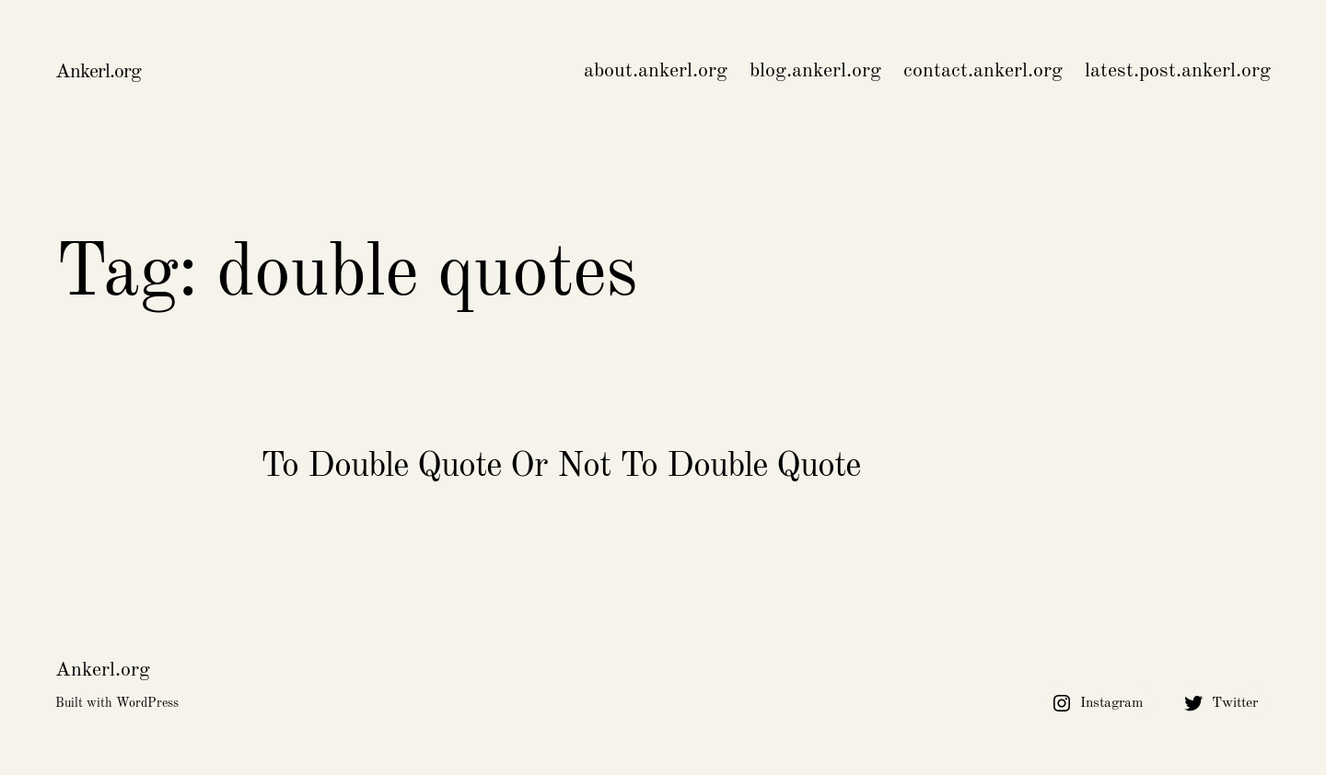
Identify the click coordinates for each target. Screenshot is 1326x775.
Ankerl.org (98, 72)
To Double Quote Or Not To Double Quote (560, 466)
